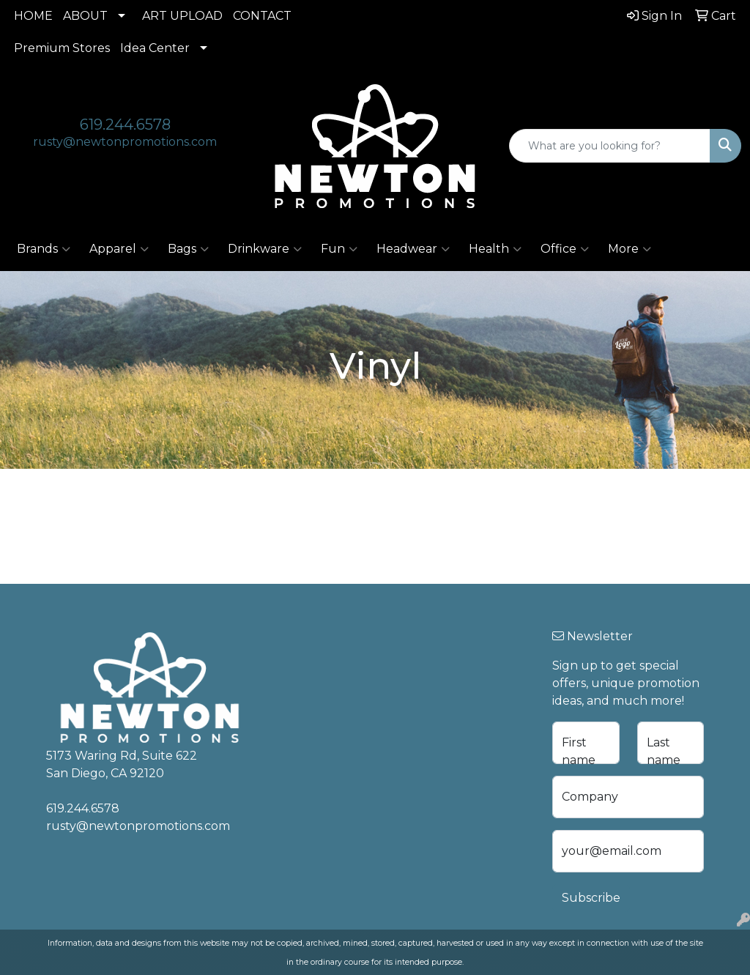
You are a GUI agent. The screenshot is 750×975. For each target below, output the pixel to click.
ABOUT (85, 16)
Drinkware (265, 249)
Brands (43, 249)
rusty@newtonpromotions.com (125, 142)
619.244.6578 (125, 124)
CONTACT (262, 16)
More (629, 249)
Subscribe (591, 898)
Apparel (119, 249)
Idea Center (155, 48)
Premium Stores (62, 48)
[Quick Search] (609, 146)
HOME (33, 16)
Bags (188, 249)
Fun (339, 249)
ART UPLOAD (182, 16)
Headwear (413, 249)
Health (495, 249)
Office (565, 249)
